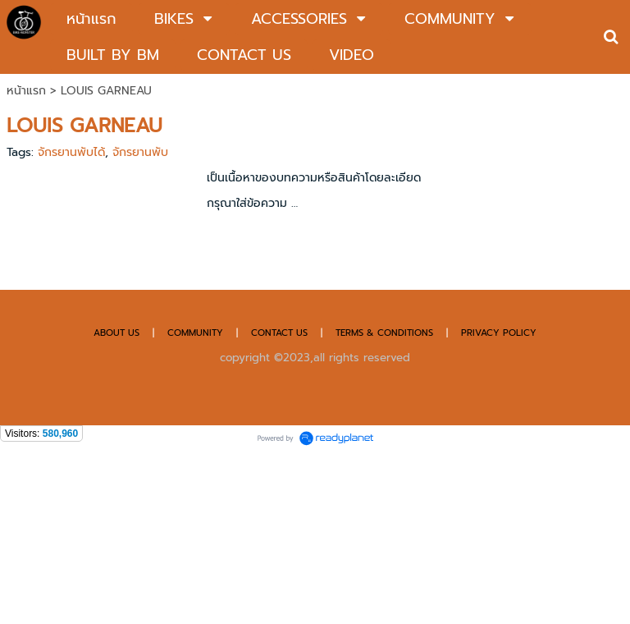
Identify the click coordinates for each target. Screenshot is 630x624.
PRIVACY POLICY (498, 333)
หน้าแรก (26, 90)
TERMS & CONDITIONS (384, 333)
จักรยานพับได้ (71, 152)
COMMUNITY (195, 333)
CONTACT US (281, 333)
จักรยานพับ (140, 152)
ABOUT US (116, 333)
